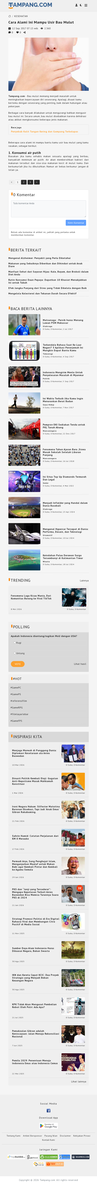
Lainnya (84, 580)
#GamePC (16, 687)
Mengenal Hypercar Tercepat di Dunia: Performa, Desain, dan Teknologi (66, 530)
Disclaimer (65, 1136)
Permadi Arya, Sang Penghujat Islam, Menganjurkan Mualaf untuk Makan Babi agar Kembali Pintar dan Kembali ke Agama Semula (35, 865)
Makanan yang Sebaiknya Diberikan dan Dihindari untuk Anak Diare (45, 265)
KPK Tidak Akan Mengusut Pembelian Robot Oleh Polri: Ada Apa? (34, 1006)
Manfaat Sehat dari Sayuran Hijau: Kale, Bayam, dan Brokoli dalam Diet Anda (48, 273)
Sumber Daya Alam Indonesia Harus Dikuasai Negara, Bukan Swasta (33, 949)
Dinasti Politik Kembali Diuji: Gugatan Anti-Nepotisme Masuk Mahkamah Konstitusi (35, 781)
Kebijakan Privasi (81, 1136)
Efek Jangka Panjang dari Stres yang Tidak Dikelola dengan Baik (47, 288)
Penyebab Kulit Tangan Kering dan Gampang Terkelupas (44, 131)
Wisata (46, 561)
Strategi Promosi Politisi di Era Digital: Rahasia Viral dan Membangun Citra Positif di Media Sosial (36, 922)
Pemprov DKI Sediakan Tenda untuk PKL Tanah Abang (64, 426)
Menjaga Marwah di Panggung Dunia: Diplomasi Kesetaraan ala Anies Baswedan (34, 753)
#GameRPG (17, 707)
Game (45, 483)
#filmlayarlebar (19, 714)
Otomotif (47, 535)
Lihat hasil (80, 663)
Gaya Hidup (48, 405)
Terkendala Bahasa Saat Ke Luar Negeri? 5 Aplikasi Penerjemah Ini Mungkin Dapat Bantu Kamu (63, 347)
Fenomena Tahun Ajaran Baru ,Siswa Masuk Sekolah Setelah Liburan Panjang (64, 452)
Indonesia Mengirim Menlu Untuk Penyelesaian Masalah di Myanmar (63, 374)
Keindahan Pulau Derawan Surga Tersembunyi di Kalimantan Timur (63, 557)
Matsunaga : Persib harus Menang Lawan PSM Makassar (63, 321)
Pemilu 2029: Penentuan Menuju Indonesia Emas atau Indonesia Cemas (35, 1062)
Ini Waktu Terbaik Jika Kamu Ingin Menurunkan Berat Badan (63, 400)
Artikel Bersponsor (32, 1136)
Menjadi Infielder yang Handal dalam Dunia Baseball (65, 504)
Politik (46, 378)
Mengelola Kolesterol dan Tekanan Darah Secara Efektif (42, 293)
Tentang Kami (14, 1136)
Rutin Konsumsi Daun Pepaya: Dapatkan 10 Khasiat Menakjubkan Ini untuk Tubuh (47, 281)
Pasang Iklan (51, 1136)
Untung (19, 653)
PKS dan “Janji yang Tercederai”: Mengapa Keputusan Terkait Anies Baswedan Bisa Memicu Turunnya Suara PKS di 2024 (35, 893)
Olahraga (47, 326)
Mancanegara (50, 431)
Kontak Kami (48, 1140)
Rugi (17, 642)
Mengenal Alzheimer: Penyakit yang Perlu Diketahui (39, 258)
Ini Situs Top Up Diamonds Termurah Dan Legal (64, 478)
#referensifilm (19, 700)
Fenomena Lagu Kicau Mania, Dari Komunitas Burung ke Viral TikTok (31, 597)
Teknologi (48, 354)
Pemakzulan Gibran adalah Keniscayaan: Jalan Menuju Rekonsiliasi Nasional (35, 1034)
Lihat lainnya (78, 1081)
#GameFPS (16, 720)
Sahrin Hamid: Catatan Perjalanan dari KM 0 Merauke (35, 837)
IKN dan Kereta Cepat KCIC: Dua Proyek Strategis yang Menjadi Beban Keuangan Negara (35, 978)
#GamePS (16, 694)
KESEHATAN (21, 16)
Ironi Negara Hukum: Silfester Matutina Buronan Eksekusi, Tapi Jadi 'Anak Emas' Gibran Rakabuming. (36, 809)
